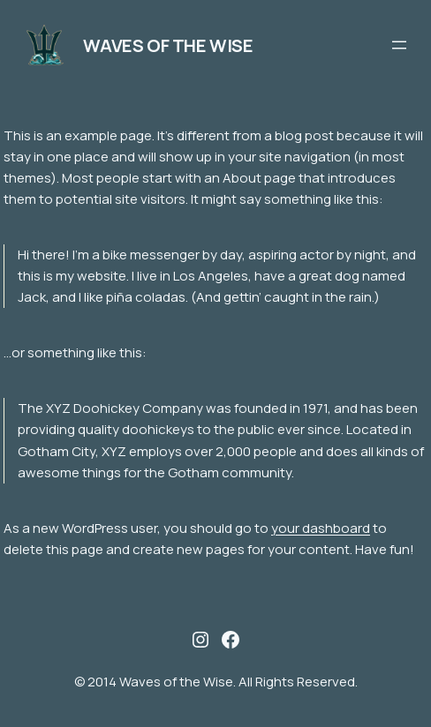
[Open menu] (399, 45)
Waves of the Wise (168, 45)
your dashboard (320, 528)
